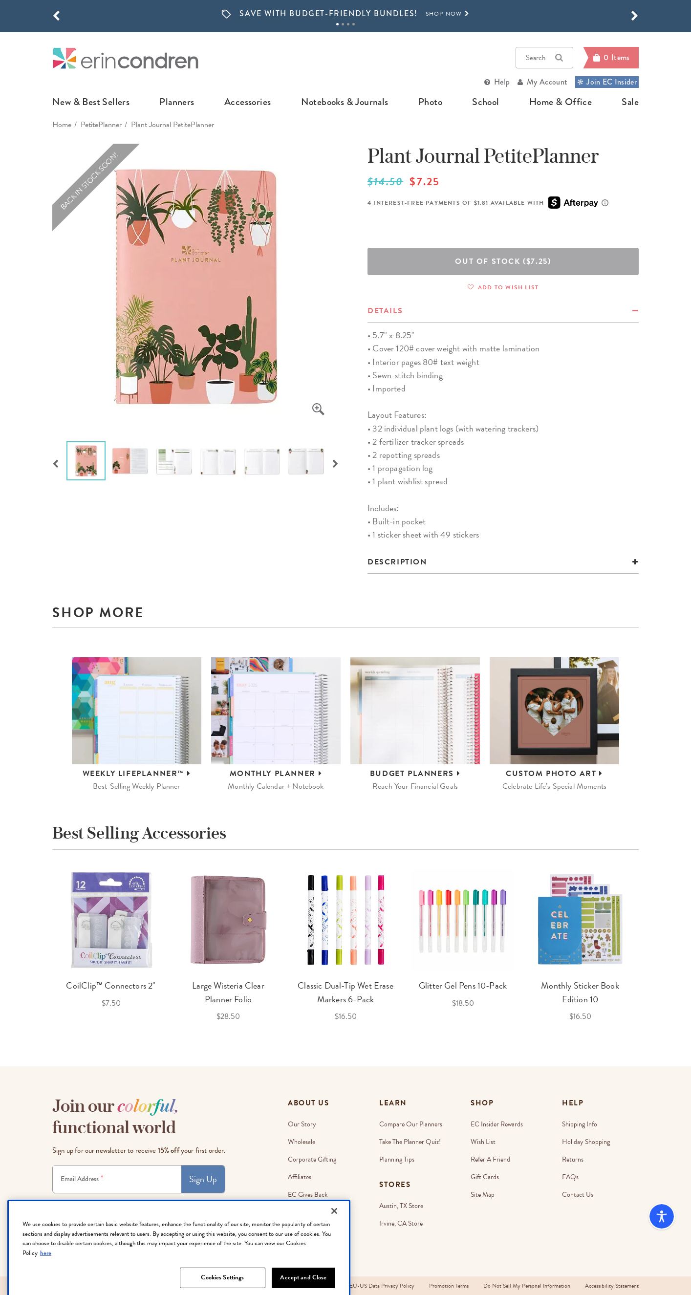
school (485, 102)
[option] (345, 14)
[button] (56, 16)
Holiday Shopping (586, 1142)
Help (502, 81)
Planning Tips (396, 1159)
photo (430, 102)
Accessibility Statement (612, 1285)
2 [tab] (343, 24)
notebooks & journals (345, 102)
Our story (302, 1124)
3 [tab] (348, 24)
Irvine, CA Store (401, 1223)
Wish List (483, 1142)
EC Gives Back (307, 1194)
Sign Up (203, 1179)
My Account (547, 81)
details (385, 311)
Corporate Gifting (312, 1159)
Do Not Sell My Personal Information (526, 1285)
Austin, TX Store (401, 1206)
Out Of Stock (503, 261)
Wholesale (301, 1142)
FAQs (570, 1177)
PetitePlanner (101, 124)
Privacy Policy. (195, 1202)
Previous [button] (55, 463)
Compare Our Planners (410, 1124)
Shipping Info (579, 1124)
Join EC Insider (607, 81)
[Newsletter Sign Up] (117, 1179)
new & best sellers (91, 102)
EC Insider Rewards (497, 1124)
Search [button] (544, 57)
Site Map (483, 1194)
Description (397, 562)
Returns (572, 1159)
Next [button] (335, 463)
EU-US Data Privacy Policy (381, 1285)
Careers (298, 1212)
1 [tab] (337, 24)
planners (176, 102)
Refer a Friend (490, 1159)
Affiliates (299, 1177)
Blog (294, 1230)
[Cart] (611, 57)
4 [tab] (353, 24)
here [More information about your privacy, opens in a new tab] (45, 1283)
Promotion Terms (449, 1285)
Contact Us (577, 1194)
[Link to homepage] (125, 57)
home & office (560, 102)
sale (630, 102)
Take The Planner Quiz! (410, 1142)
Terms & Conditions (156, 1202)
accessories (247, 102)
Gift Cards (485, 1177)
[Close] (334, 1241)
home (61, 124)
